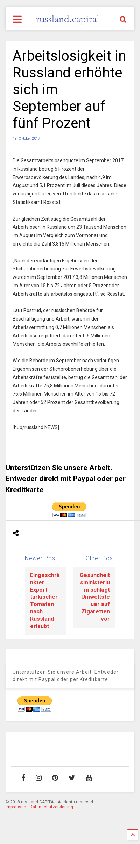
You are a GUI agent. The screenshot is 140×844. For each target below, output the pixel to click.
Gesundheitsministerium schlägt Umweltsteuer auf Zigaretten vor (95, 597)
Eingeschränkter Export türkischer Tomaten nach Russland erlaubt (45, 601)
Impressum (17, 806)
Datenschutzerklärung (51, 806)
